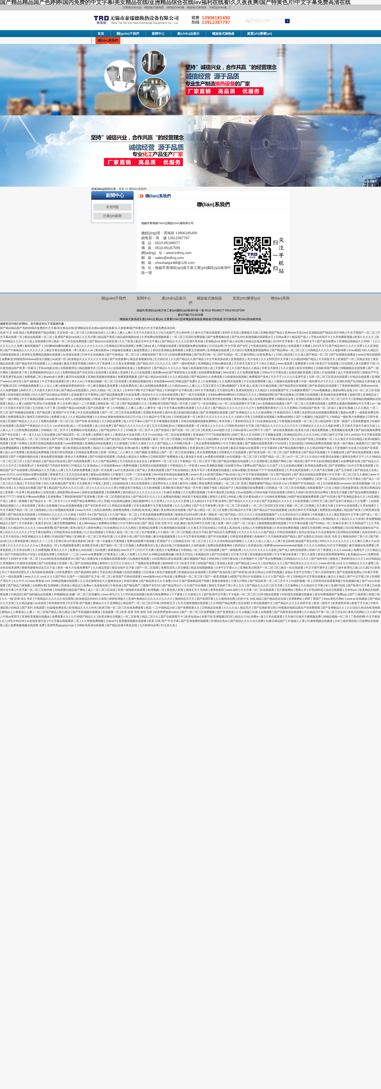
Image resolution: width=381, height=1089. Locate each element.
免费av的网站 (286, 416)
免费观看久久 (60, 616)
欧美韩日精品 (212, 518)
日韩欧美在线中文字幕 (240, 425)
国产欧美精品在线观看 (323, 385)
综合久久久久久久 (16, 532)
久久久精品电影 (180, 376)
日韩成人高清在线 (229, 527)
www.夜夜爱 (285, 363)
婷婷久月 (26, 390)
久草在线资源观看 (298, 470)
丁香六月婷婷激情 (323, 572)
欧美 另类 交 (333, 536)
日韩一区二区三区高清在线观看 (328, 376)
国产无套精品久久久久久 (277, 501)
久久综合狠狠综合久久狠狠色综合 (101, 580)
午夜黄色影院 (259, 345)
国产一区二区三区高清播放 (178, 452)
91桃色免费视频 (276, 496)
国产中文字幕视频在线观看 (162, 421)
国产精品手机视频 (314, 452)
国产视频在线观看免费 (259, 443)
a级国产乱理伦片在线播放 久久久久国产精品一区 (260, 576)
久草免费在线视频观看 (155, 336)
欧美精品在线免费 (79, 447)
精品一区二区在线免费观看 (71, 341)
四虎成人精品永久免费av (133, 456)
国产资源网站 (338, 465)
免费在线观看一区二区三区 (58, 421)
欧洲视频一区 (156, 589)
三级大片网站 (239, 580)
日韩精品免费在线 (87, 452)
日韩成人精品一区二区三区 (123, 532)
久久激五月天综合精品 (349, 439)
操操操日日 (363, 443)
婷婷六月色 (243, 416)
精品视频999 (141, 501)
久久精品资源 (101, 567)
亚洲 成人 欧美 (249, 385)
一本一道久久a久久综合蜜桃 (38, 434)
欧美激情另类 (57, 603)
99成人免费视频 (333, 527)
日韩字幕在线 (230, 558)
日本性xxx (351, 589)
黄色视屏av (102, 350)
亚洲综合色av (220, 620)
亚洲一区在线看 (103, 470)
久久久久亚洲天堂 (295, 376)
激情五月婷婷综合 (38, 416)
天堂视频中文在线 (345, 447)
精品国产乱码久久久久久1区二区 (69, 487)
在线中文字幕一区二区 (25, 558)
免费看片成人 (60, 416)
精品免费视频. (321, 430)
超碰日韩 (355, 394)
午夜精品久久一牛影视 (184, 465)
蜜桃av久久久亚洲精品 (107, 603)
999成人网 (234, 496)
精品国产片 (227, 487)
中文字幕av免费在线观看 (179, 407)
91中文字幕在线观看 (361, 465)
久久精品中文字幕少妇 (157, 416)
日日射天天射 (239, 554)
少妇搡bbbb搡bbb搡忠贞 (58, 345)
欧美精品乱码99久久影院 (92, 598)
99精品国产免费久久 (188, 381)
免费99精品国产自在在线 (78, 372)
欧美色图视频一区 (364, 483)
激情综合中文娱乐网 (128, 434)
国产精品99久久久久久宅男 (346, 345)
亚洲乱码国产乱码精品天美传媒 (356, 381)
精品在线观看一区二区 (38, 336)
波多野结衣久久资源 (165, 483)
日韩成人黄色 (101, 399)
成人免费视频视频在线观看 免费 (25, 625)
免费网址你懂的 (108, 523)
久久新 (364, 567)
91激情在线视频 (26, 563)
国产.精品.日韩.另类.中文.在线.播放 (164, 523)
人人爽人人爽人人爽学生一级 (143, 407)
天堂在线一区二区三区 (71, 332)
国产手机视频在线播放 (86, 612)
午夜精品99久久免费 (287, 412)
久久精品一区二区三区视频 (175, 532)
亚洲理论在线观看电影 (154, 465)
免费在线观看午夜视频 (141, 541)
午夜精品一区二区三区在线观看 (200, 550)
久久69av (100, 416)
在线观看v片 (27, 465)
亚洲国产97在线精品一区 (305, 483)
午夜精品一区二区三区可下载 (198, 461)
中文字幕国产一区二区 (361, 332)
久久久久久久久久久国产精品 (257, 532)
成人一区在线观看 (81, 425)
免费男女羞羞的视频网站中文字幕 (349, 403)
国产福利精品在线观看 (38, 594)
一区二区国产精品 (46, 612)
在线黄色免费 (46, 554)
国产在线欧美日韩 (265, 607)
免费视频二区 (33, 376)
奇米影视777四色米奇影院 (53, 465)
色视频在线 (202, 554)
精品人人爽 (15, 403)
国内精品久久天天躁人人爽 (47, 470)
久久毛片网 (89, 336)
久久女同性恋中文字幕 (275, 359)
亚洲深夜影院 (244, 390)
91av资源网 (245, 492)
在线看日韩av (234, 465)
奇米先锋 (225, 421)
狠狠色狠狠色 (220, 580)
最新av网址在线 (343, 390)
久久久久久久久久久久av (23, 545)
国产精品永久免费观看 (223, 532)
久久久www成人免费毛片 (349, 550)
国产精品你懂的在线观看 (233, 461)
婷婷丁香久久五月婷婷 (246, 434)
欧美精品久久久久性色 (83, 607)
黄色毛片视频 (339, 492)
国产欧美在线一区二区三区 (266, 452)
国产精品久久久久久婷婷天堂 (293, 603)
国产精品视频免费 (112, 394)
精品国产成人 (300, 336)
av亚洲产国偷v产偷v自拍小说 (222, 474)
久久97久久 (20, 580)
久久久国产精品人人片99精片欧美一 (171, 443)
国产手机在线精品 (178, 470)
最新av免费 (347, 412)
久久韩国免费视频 (92, 620)
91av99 (45, 558)
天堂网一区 (222, 368)
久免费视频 (210, 381)
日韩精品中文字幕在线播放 (309, 576)
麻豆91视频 (346, 407)
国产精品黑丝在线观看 (293, 385)
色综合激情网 (103, 510)
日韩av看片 (283, 336)
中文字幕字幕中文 (317, 567)
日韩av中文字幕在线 (274, 372)
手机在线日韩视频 (111, 572)
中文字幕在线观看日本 (56, 381)
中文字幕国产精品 (151, 390)
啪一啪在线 (296, 461)
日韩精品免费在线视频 (318, 443)
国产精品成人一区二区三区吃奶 (30, 439)
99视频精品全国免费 (353, 368)
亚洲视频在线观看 (218, 350)
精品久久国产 (8, 523)
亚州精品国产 (79, 439)
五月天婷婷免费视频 (78, 470)
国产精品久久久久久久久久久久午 (234, 407)
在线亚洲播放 (133, 572)
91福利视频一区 (32, 518)
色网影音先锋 (261, 478)
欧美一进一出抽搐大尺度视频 (106, 541)
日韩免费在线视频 (27, 430)
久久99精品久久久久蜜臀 (358, 563)
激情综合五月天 (185, 598)
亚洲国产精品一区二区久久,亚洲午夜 (133, 478)
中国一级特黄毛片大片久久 (318, 381)
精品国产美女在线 (306, 541)
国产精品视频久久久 (135, 403)
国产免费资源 (293, 452)
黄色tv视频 (241, 399)
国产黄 (42, 487)
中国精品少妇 (167, 607)
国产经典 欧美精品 (88, 421)
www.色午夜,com (330, 563)
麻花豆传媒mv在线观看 (245, 447)
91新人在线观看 (262, 612)
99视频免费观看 (29, 385)
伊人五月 (239, 585)
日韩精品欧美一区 (184, 416)
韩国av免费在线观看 (35, 474)
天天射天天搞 (48, 478)
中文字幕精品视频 (33, 399)
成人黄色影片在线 (191, 456)
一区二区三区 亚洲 (235, 483)
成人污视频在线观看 (164, 345)
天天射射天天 (327, 359)
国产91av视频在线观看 (136, 439)
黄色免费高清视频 (210, 483)
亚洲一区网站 (19, 443)
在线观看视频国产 (266, 514)
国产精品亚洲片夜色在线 (122, 625)
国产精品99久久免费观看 (207, 376)
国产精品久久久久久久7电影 (172, 368)
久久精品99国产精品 (304, 359)
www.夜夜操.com (40, 580)
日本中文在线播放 (93, 354)
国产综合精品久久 (122, 399)
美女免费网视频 (207, 452)
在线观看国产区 (279, 390)
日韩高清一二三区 (68, 554)
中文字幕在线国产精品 (72, 478)
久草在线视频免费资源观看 (157, 514)
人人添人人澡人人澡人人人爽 (262, 541)
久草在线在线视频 (133, 594)
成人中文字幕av (133, 421)
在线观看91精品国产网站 (70, 589)
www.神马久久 (111, 594)
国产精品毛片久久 (144, 496)
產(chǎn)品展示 (188, 33)
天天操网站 (292, 585)
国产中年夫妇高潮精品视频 (322, 461)
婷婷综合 (240, 545)
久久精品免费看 (112, 421)
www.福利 (232, 589)
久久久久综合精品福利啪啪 (226, 541)
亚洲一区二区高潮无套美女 (114, 496)
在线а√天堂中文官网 (298, 572)
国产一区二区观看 (147, 567)
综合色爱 (243, 603)
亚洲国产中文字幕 (64, 412)
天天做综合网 (225, 390)
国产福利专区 (320, 558)
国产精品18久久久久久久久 (154, 363)
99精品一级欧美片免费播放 (348, 416)
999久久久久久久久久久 (335, 541)
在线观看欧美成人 (124, 368)
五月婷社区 (161, 359)
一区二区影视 (131, 616)
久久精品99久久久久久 (22, 527)
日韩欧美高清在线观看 (90, 625)
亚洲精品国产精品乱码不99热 (327, 332)
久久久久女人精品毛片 (237, 607)
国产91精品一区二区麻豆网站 (236, 354)
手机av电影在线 (48, 368)
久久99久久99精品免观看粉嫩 (156, 554)
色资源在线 (197, 447)
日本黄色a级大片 (254, 496)
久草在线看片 (368, 505)
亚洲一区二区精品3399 (330, 478)
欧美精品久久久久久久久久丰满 (88, 359)
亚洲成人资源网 (119, 372)
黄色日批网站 (357, 612)
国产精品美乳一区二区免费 (75, 434)
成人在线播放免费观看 (153, 385)
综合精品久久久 (273, 563)
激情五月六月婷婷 (197, 589)
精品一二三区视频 (84, 403)
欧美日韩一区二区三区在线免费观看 (121, 607)
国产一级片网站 (10, 399)
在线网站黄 (39, 585)
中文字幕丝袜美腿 (285, 554)
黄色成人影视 (175, 589)
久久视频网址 (306, 478)
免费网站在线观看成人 (85, 430)
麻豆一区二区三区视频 (167, 439)
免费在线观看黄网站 (220, 545)
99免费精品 (70, 518)
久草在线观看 (274, 616)
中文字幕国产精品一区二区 (17, 510)
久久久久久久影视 (178, 501)
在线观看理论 (69, 368)
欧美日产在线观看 (328, 363)
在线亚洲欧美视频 (300, 372)
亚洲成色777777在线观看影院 (212, 434)
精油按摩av (34, 492)
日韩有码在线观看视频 (327, 580)
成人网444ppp (88, 523)
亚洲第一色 (66, 563)
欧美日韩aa (256, 572)
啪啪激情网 (266, 394)
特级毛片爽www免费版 (31, 496)
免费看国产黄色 (259, 376)
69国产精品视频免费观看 (304, 496)
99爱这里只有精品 (130, 487)
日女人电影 (333, 487)
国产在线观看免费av (350, 572)
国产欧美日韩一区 (205, 354)
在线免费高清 (129, 385)
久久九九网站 (183, 505)
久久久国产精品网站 (105, 461)
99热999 (214, 558)
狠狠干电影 (211, 487)
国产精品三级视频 (19, 585)
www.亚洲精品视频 (212, 465)
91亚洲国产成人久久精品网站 (201, 439)
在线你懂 (101, 372)
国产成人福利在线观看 (293, 550)
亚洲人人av (86, 350)
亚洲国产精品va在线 (68, 336)
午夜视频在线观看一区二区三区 (299, 421)
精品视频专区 (88, 368)
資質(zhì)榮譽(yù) (259, 33)
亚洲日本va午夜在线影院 (71, 541)
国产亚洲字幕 (205, 598)
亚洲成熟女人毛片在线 (245, 359)
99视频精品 (61, 594)
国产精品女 (100, 514)
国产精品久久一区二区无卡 (47, 501)
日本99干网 (131, 390)
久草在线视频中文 (262, 603)
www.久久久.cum (34, 576)
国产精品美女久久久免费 (156, 580)
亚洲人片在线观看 (324, 372)
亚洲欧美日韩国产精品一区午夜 (169, 403)
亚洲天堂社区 (44, 523)
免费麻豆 (7, 359)
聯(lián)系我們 (108, 40)
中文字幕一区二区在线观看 (258, 589)
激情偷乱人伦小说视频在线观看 (55, 510)
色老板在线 (101, 585)
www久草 (196, 474)
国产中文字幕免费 (205, 505)
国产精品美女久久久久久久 (302, 563)
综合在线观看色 (141, 483)
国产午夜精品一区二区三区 (123, 354)
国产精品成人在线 (365, 470)
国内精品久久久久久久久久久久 (142, 492)
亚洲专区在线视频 (90, 518)
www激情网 (45, 527)
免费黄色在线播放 (331, 510)
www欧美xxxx (54, 399)
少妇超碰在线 (120, 483)
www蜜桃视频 (74, 443)
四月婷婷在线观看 (43, 572)
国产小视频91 (305, 416)
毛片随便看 (148, 532)
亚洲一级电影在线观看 (132, 589)
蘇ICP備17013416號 (190, 314)
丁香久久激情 (307, 554)
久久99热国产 (358, 523)
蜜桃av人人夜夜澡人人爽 (17, 612)
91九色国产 (167, 332)
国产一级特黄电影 (184, 363)
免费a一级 (257, 616)
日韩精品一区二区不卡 (55, 430)
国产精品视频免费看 (368, 430)
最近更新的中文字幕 (347, 514)
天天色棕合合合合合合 (134, 461)
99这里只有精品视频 (195, 496)
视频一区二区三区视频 (301, 505)
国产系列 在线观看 (33, 607)
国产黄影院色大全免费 (182, 372)
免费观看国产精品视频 (41, 332)
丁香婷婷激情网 (349, 385)
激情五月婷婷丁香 (220, 585)
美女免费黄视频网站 (209, 443)
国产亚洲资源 (226, 612)
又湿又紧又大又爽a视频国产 (220, 385)
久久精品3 (261, 390)
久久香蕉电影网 (19, 541)
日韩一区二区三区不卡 (337, 399)
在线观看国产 (316, 487)
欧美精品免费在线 (316, 465)
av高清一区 (59, 359)
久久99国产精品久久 (84, 616)
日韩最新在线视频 (263, 416)
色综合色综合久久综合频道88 (317, 532)
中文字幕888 (269, 447)
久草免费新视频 (343, 336)
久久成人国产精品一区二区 (312, 354)
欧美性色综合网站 (317, 492)
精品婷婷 (326, 421)
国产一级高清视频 (216, 576)
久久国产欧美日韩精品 (142, 518)
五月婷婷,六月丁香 (44, 407)
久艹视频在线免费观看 (146, 563)
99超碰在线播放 (122, 350)
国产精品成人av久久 (249, 563)
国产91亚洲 (328, 496)
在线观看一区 (111, 612)
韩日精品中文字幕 (240, 510)
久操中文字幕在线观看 (206, 332)
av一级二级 (181, 478)
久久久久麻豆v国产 (283, 478)
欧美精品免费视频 (38, 452)
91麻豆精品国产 (276, 620)
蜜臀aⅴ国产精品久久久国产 (261, 465)
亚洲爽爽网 (113, 492)
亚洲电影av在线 (99, 478)
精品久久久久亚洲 (353, 518)
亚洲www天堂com (296, 332)
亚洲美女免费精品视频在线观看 (41, 354)
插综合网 (299, 518)
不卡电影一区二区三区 (242, 594)
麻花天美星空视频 (75, 363)
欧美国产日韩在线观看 (127, 576)
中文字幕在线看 (299, 523)
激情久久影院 (218, 496)
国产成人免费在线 (87, 558)
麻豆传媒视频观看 (164, 536)
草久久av (78, 381)
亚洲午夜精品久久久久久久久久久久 (150, 598)
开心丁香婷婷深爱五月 (16, 572)
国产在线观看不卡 (172, 616)
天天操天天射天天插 (18, 407)
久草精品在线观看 (120, 505)
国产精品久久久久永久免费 (247, 620)
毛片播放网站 (285, 589)
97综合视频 (284, 518)
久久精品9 (198, 501)
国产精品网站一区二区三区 (288, 350)
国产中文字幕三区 (358, 576)
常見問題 (112, 207)
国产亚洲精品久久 (333, 607)
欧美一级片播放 (344, 443)
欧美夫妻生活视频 (109, 616)
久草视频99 (7, 563)
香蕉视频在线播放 (218, 470)
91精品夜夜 (97, 439)
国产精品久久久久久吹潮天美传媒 (183, 341)
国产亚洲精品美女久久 (352, 496)
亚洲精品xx (212, 341)
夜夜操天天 (57, 474)
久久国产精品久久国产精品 (188, 359)
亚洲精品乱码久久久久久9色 (302, 434)
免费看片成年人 (103, 434)
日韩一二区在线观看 (139, 474)
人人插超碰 (55, 363)
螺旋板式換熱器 (223, 33)
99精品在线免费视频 (258, 341)
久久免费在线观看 (230, 381)
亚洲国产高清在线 (219, 572)
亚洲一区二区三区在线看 (233, 505)
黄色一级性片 (322, 603)
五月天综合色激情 (77, 474)
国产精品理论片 (172, 585)
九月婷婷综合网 (149, 625)
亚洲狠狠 (54, 585)
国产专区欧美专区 (96, 505)
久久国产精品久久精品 (246, 368)
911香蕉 (375, 567)
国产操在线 (113, 439)
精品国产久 (322, 416)
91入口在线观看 (141, 372)
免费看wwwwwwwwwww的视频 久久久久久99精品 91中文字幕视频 (305, 545)
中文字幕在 (354, 478)
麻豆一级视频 (19, 501)
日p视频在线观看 (139, 558)
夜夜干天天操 (360, 603)
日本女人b (105, 368)
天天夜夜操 (26, 523)
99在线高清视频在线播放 (297, 594)
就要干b (207, 616)
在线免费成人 (265, 354)
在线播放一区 (324, 439)
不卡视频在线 (336, 452)
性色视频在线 (351, 580)
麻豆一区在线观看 (292, 567)
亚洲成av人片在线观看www (104, 465)
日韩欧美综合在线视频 (68, 532)
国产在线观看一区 (99, 407)
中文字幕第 (373, 616)
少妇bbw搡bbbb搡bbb (222, 394)
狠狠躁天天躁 (250, 332)
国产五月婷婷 (344, 470)
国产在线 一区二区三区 (186, 430)
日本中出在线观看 (347, 505)
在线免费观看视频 (180, 354)
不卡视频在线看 (272, 434)
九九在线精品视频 (291, 465)
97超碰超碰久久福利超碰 (190, 545)
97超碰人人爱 (296, 620)
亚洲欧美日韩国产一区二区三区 (260, 567)
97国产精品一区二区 (273, 456)
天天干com (149, 434)
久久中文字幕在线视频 (192, 536)
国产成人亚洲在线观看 (151, 470)
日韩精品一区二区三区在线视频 (286, 487)
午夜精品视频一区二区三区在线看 (106, 381)
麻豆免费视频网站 (65, 523)
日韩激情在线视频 (235, 376)
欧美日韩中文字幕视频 (304, 510)
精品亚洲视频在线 (141, 359)
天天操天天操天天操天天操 (359, 425)
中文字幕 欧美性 (217, 501)
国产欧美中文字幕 (358, 585)
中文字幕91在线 (130, 523)
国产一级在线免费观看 (279, 430)
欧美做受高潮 (341, 603)
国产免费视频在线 (218, 336)
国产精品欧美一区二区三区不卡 (269, 580)
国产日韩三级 (60, 439)
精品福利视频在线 (128, 336)
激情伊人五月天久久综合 (115, 563)
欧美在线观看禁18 (62, 558)
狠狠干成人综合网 (232, 341)
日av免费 (100, 550)
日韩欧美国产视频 (327, 368)
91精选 (136, 510)
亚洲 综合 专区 (23, 598)
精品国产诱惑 (106, 336)
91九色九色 (168, 625)
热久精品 (65, 612)
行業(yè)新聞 (112, 216)
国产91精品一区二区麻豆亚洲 (328, 523)
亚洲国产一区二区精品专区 (354, 359)
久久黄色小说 (124, 536)
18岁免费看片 (65, 572)
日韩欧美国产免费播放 (164, 456)
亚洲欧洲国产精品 (271, 332)
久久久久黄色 (231, 518)
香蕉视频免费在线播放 (193, 345)
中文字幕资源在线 (217, 359)
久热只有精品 (33, 461)
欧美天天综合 (185, 554)
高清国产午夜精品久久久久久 (34, 425)
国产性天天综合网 (217, 447)
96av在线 (229, 372)
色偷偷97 (260, 536)
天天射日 (237, 350)
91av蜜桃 (354, 350)
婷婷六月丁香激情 (99, 363)
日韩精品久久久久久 (51, 514)
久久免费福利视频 (169, 496)
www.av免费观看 (92, 554)
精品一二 (151, 607)
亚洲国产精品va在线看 (72, 407)
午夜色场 (116, 585)
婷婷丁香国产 (313, 598)
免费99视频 (130, 465)
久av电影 (223, 478)
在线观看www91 (164, 381)
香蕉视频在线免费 (342, 430)
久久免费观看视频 (248, 372)
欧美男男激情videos (167, 612)
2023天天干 (320, 345)
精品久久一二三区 (42, 541)
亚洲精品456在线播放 (98, 443)
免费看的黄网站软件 (34, 447)
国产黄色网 (61, 527)
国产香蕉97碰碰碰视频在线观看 (182, 399)
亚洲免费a (54, 496)
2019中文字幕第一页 (286, 341)
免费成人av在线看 (81, 550)
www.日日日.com (10, 474)
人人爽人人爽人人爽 (119, 332)
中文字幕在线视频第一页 (258, 474)
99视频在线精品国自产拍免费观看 (299, 607)
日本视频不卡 (249, 558)
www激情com (151, 576)
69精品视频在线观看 (65, 580)
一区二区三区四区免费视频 (189, 336)
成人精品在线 (164, 545)
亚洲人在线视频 (48, 505)
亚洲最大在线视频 (307, 394)
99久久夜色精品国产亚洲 (59, 483)
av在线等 (41, 603)
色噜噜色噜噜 (121, 510)
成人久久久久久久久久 (90, 345)
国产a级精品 (32, 381)
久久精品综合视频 (25, 487)
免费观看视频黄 (128, 376)
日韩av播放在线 (222, 363)
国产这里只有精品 (341, 501)
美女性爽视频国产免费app (331, 594)
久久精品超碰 (25, 603)
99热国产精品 (206, 563)
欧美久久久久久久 (213, 425)
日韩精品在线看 (212, 607)
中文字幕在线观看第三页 (279, 439)
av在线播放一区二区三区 (242, 456)
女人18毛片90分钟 (13, 620)
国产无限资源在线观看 (288, 612)
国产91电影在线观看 (103, 456)
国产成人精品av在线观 (153, 376)
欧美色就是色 (278, 345)
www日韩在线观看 (369, 354)
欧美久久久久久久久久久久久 (216, 416)
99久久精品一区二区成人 (107, 390)
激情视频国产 (33, 345)
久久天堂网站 (290, 407)
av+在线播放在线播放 (271, 403)
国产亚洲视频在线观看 (214, 412)
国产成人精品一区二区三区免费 (208, 510)
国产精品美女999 (191, 518)
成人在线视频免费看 (262, 399)
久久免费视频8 (9, 390)
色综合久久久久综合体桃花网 (160, 394)
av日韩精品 (373, 558)
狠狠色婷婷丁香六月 (155, 354)
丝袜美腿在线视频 (19, 394)
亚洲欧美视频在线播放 (102, 376)
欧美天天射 (188, 563)
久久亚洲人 (158, 501)
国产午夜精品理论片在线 (20, 554)
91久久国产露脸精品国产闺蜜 (191, 580)
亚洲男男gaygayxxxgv (61, 625)
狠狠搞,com (165, 478)
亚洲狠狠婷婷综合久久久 (45, 372)
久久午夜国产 (52, 518)
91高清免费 (133, 394)
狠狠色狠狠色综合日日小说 (125, 416)
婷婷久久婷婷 (296, 492)
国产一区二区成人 (245, 523)
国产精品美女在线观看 (22, 514)
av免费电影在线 (351, 461)
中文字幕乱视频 (233, 443)
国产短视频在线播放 (343, 354)
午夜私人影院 (101, 483)
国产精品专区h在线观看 (31, 363)
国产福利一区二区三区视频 (118, 545)
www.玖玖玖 (84, 510)
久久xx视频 (243, 612)
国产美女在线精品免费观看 (310, 474)
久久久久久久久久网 (104, 487)
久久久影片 (204, 407)
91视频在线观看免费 (114, 558)
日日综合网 (216, 345)
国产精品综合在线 (275, 598)
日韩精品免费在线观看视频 (258, 518)
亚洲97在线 (338, 585)
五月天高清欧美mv (164, 425)
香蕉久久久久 (59, 550)
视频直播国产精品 (260, 483)
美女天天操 (200, 532)
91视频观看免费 (70, 545)
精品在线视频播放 (202, 567)
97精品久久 (78, 465)
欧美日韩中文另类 (199, 523)
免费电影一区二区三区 (189, 576)
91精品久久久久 (247, 394)
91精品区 (16, 594)
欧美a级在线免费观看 (334, 394)
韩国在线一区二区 (108, 403)
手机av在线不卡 (321, 336)
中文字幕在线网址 (41, 532)
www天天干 (128, 550)
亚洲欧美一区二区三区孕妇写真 (94, 536)
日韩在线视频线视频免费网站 (199, 421)
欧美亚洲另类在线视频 (218, 399)
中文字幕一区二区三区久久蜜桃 (349, 474)
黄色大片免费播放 (76, 456)
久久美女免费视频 (124, 363)
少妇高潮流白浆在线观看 (167, 558)
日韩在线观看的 (287, 532)
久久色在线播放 (94, 532)
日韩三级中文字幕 (332, 434)
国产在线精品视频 (86, 563)
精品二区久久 (150, 616)
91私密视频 (302, 501)
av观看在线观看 (215, 456)
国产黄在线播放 (284, 394)
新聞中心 (158, 33)
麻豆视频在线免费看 (106, 385)
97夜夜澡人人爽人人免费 (120, 554)
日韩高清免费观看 (241, 536)
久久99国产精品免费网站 (81, 501)
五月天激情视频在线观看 (193, 603)
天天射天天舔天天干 (247, 363)
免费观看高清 (16, 416)
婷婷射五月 (168, 603)
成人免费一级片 (222, 523)
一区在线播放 (209, 403)
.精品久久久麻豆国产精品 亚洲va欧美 (115, 447)
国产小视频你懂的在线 (25, 456)
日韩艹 (194, 403)
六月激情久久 (193, 594)
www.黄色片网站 (334, 598)
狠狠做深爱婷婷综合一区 (75, 385)
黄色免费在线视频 (52, 456)
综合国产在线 (305, 439)
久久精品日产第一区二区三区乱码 (325, 612)
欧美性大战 (302, 430)
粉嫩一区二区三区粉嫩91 (85, 594)
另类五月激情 (270, 368)
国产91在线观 (220, 554)
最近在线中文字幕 (123, 567)
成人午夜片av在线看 (204, 478)
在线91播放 (131, 580)
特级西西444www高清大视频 (32, 359)
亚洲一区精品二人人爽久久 (117, 452)
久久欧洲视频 (152, 487)
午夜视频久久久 (322, 514)
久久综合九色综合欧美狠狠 (363, 607)
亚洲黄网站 (296, 598)
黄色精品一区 (49, 545)
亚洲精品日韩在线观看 (120, 345)
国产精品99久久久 (112, 430)
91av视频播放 (322, 390)
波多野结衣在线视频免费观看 (320, 412)
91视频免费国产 (301, 390)
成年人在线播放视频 (78, 399)
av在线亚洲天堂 (37, 620)
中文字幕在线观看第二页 (64, 620)
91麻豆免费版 (172, 492)
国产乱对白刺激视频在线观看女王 (253, 336)
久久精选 (71, 514)
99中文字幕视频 (205, 390)
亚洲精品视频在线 (140, 381)
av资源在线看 (72, 354)
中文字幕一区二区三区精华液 (34, 589)
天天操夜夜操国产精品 (282, 536)
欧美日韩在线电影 (62, 452)
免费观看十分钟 (305, 363)
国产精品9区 (284, 474)
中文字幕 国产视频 (79, 603)
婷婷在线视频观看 (93, 492)
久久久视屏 (287, 368)
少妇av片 (111, 620)
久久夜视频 (121, 443)
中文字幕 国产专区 (237, 345)
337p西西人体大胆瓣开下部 (358, 363)
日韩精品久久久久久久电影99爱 (327, 350)
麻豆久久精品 (336, 576)
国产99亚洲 (240, 572)
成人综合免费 (103, 425)
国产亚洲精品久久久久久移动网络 (251, 412)
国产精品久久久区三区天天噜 (264, 585)
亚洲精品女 (370, 394)
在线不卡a (85, 514)
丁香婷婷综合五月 (243, 421)
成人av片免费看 (15, 452)
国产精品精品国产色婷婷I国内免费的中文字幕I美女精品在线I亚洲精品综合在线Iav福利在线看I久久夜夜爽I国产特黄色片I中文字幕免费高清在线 (87, 328)
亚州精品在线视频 (348, 532)
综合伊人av (280, 483)
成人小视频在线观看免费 (283, 381)
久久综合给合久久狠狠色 (295, 514)
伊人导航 (103, 501)
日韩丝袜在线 (95, 332)
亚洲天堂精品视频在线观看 (47, 443)
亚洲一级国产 (342, 421)
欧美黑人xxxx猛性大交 (217, 430)
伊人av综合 (352, 434)
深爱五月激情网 (196, 350)
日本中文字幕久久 (226, 567)
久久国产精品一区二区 (124, 514)
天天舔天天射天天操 (47, 390)
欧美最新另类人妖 (202, 368)
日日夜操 (149, 572)
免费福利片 (145, 368)
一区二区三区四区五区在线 (268, 505)
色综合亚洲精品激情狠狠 (168, 350)
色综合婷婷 (369, 532)
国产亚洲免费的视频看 (195, 620)
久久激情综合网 (226, 598)
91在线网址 (111, 527)
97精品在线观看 (360, 376)
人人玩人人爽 (50, 385)
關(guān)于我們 (128, 33)
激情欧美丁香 (19, 372)
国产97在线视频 (218, 536)
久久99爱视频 (40, 550)
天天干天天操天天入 (146, 332)
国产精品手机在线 (54, 461)
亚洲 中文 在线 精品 (12, 332)
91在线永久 (313, 518)
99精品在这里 (285, 399)
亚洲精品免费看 (149, 527)
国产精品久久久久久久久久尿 (132, 425)
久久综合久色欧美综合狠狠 (323, 456)
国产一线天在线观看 (193, 394)
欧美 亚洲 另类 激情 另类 (137, 612)
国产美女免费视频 (270, 558)
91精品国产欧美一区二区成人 (318, 407)
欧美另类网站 (305, 368)
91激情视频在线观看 (173, 527)
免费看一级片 (149, 447)
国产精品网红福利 (86, 572)
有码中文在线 (231, 332)
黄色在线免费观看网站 (174, 447)
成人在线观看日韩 (40, 341)
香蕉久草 (301, 589)
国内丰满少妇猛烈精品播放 (182, 412)
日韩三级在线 (284, 354)
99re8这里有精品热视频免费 (171, 474)
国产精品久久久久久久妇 (244, 501)
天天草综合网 (22, 550)
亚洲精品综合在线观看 (192, 572)
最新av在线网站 (100, 474)
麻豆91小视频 (188, 483)
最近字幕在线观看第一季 (62, 350)
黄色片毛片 (198, 470)
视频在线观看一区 (188, 425)
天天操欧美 (84, 483)
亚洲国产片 (164, 541)
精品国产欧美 (353, 510)
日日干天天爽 (146, 550)
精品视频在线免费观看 (250, 487)
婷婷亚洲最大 (118, 598)
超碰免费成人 (142, 350)
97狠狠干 (119, 474)
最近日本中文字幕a (147, 341)
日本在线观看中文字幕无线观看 (153, 505)
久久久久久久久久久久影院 (260, 550)
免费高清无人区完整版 (175, 567)
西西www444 (369, 385)
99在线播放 (255, 439)
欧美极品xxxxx (357, 554)
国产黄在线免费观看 (359, 452)
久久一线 (7, 598)
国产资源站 (163, 430)
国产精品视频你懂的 (292, 447)
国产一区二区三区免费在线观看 (306, 403)
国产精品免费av (327, 341)
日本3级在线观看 (269, 594)
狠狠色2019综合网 (187, 514)
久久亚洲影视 (259, 461)
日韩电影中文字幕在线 (179, 390)
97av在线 (281, 443)
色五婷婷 (288, 541)
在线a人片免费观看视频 (257, 527)
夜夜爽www (160, 372)
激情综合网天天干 (353, 456)
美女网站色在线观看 (174, 510)
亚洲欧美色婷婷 (153, 412)
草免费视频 (373, 518)
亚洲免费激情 (361, 421)
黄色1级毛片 (78, 527)
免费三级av (143, 345)
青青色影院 (217, 589)
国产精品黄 (44, 412)
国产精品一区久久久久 (239, 514)
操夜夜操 (113, 550)
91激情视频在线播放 (320, 620)
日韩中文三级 (320, 501)
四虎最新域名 (351, 487)
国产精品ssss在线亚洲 (103, 341)
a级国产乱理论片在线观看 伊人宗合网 (48, 403)
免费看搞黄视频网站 (257, 350)
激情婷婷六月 (171, 563)
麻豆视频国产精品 (195, 558)
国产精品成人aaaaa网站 (22, 478)
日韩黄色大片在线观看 (232, 452)
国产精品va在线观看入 (75, 390)
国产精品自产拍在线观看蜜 (271, 510)
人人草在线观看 (26, 505)
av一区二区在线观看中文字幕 (237, 403)
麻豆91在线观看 (76, 376)
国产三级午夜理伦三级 (344, 567)
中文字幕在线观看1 (233, 439)
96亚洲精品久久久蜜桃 (36, 536)
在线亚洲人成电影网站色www (61, 492)
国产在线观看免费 (79, 461)
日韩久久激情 (138, 443)
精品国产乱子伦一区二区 (96, 576)
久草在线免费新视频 (287, 527)
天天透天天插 (325, 505)
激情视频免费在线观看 (273, 523)
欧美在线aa (192, 616)
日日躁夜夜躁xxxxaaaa (337, 483)
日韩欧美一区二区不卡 (140, 430)
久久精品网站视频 (81, 416)
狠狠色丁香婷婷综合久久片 (347, 558)
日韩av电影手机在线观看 (270, 492)
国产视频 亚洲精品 (148, 452)
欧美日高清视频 (241, 478)
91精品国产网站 (62, 536)
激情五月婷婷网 (311, 527)
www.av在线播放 (357, 598)
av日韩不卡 (256, 430)
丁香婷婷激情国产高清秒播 (79, 496)
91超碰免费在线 (57, 607)
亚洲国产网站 (278, 461)
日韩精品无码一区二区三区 (190, 541)
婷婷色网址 (95, 527)
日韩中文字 (308, 341)
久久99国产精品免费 (223, 603)
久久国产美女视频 (322, 470)
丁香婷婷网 (358, 616)
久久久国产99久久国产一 (63, 576)
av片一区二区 (296, 456)
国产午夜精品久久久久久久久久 (25, 350)
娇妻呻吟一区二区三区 (164, 461)
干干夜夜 (177, 594)
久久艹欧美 (126, 341)
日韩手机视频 (274, 572)
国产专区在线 (10, 434)
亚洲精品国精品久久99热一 (356, 341)
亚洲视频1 (204, 363)
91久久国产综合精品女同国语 (50, 394)
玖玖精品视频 (269, 385)
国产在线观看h (119, 359)
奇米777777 (8, 496)
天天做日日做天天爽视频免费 (303, 616)
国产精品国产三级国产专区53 (142, 585)
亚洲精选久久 (331, 518)
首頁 (101, 33)
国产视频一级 (57, 447)
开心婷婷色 (183, 332)
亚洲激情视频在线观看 (133, 620)
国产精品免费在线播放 (363, 492)
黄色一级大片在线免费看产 (74, 567)
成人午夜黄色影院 (349, 372)
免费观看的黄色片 (268, 407)
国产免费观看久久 (188, 607)
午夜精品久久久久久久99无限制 (54, 598)
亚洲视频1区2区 (223, 616)
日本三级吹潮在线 (346, 620)
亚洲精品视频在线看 (308, 399)
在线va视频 (239, 470)
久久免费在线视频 (194, 492)
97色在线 (167, 576)
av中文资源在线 (125, 470)
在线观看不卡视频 (299, 345)
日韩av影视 (240, 430)
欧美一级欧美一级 (211, 514)
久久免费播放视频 (115, 518)
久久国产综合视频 (195, 585)
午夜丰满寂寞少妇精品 (222, 492)
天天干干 (277, 376)
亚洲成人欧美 (225, 563)
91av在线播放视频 (71, 505)
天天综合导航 (33, 483)
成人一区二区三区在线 (102, 589)
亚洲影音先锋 (90, 545)
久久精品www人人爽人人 (185, 385)
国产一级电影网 (232, 550)
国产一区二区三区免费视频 (198, 612)
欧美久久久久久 (364, 336)
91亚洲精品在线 (267, 421)
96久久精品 (268, 363)
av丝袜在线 (62, 425)
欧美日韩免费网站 (158, 594)
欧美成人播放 (151, 510)
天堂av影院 (296, 443)
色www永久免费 (53, 376)
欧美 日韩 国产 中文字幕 (164, 620)
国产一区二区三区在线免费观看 (121, 412)
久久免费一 (362, 501)
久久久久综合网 (168, 518)
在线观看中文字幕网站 (85, 394)
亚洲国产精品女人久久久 (23, 421)
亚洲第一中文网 (15, 492)
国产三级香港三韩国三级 (364, 594)
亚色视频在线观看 (261, 554)
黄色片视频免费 (167, 572)
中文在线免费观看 (255, 381)
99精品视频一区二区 (336, 616)
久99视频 (118, 407)
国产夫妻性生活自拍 (311, 536)
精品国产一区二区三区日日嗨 (141, 603)
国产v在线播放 (47, 563)
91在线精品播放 (121, 501)
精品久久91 (242, 616)
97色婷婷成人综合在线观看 (326, 589)
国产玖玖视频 (143, 536)
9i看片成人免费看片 (148, 399)
